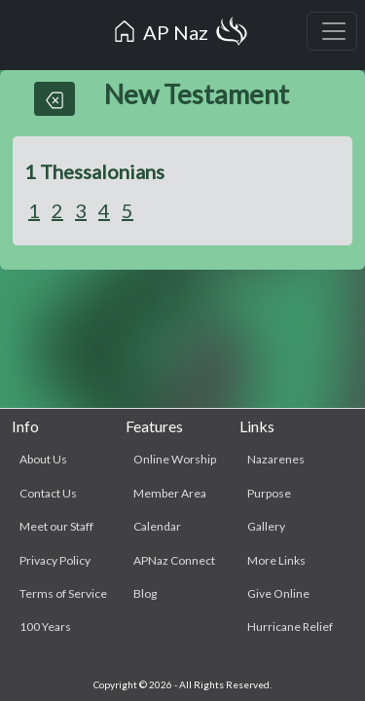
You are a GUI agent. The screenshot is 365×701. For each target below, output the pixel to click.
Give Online (278, 593)
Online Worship (174, 459)
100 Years (45, 626)
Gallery (266, 526)
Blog (145, 593)
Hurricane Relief (290, 626)
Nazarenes (276, 459)
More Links (276, 560)
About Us (43, 459)
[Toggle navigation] (332, 31)
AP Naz (180, 35)
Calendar (157, 526)
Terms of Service (63, 593)
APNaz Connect (174, 560)
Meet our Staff (56, 526)
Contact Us (48, 493)
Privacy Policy (55, 560)
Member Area (169, 493)
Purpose (269, 493)
